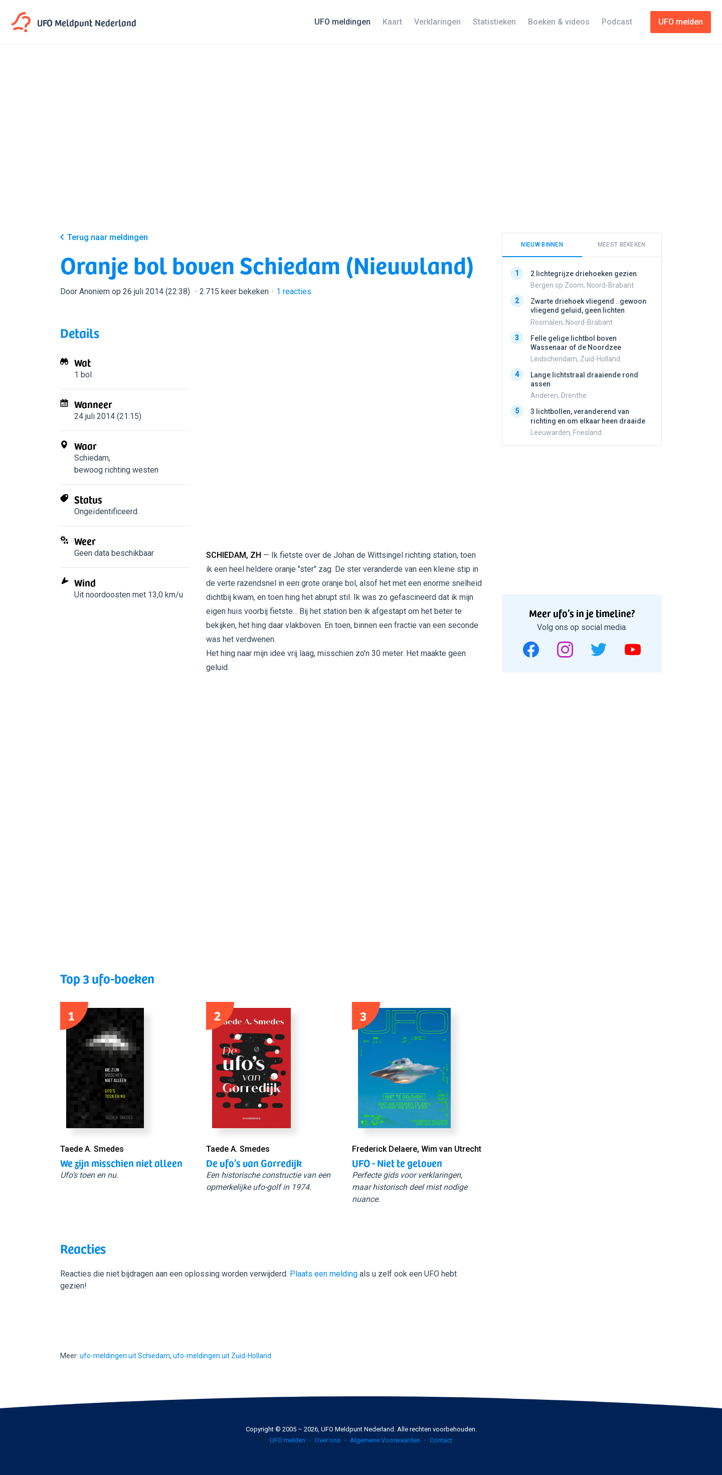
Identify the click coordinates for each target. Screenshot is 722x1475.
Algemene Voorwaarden (385, 1440)
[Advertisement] (361, 146)
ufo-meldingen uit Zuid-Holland (222, 1356)
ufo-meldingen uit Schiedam (125, 1356)
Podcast (617, 22)
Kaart (392, 22)
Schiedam (91, 458)
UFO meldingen (342, 22)
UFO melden (287, 1440)
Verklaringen (437, 22)
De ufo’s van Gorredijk (254, 1162)
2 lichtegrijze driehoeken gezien (583, 274)
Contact (441, 1440)
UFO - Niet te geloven (397, 1162)
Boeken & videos (559, 22)
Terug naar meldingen (107, 237)
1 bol (83, 374)
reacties (293, 291)
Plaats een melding (323, 1274)
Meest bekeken (622, 244)
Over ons (327, 1440)
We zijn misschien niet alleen (121, 1162)
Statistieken (494, 22)
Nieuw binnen (542, 244)
